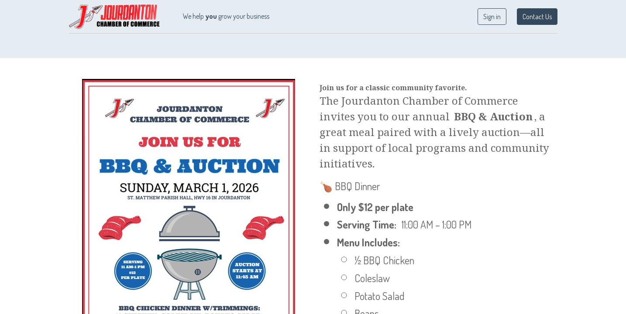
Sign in (490, 16)
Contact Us (535, 16)
